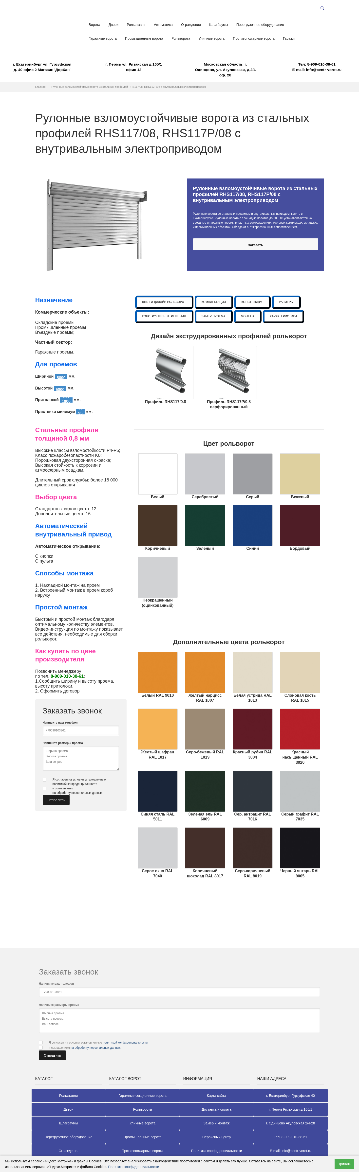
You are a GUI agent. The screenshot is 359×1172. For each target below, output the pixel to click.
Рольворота (180, 38)
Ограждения (191, 25)
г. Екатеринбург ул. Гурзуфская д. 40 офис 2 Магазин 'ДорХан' (42, 67)
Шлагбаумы (218, 25)
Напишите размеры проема (63, 743)
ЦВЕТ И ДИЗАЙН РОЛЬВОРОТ (164, 302)
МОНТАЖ (247, 316)
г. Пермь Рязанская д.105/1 (290, 1109)
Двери (113, 25)
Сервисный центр (216, 1137)
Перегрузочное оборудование (260, 25)
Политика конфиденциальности (216, 1151)
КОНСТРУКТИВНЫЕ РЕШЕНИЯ (164, 316)
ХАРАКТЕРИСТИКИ (283, 316)
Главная (40, 86)
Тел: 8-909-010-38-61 (290, 1137)
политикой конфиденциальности (75, 784)
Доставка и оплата (216, 1109)
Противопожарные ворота (254, 38)
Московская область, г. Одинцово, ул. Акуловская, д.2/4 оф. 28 (225, 69)
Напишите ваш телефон (60, 722)
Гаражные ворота (103, 38)
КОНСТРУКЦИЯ (252, 302)
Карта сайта (216, 1096)
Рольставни (136, 25)
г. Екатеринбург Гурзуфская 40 (290, 1096)
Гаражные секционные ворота (142, 1096)
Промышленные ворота (144, 38)
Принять (344, 1164)
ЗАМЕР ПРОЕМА (213, 316)
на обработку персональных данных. (78, 793)
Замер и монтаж (217, 1123)
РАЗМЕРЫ (286, 302)
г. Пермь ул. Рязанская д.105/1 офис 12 (133, 67)
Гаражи (289, 38)
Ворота (94, 25)
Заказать (255, 245)
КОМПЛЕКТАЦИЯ (214, 302)
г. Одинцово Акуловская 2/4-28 (290, 1123)
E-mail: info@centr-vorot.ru (317, 67)
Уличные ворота (212, 38)
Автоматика (163, 25)
